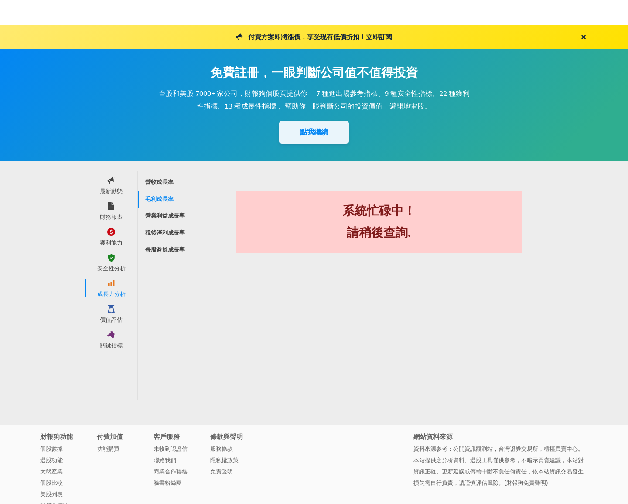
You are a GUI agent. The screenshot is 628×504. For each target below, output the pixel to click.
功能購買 (108, 449)
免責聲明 (221, 471)
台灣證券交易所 (518, 449)
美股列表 (51, 494)
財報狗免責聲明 (526, 483)
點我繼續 (314, 132)
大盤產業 (51, 471)
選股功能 (51, 460)
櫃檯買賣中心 (561, 449)
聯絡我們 (165, 460)
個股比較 (51, 483)
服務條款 (221, 449)
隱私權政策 (224, 460)
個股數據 (51, 449)
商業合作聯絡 (171, 471)
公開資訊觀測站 (473, 449)
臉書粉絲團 (168, 483)
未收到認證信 (171, 449)
